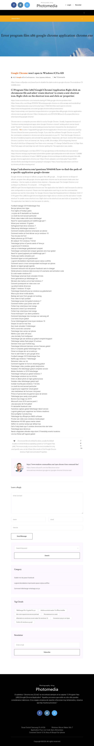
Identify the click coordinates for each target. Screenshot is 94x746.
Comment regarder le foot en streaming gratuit (28, 364)
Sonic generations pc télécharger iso (24, 279)
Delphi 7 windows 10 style (20, 289)
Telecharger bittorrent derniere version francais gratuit (30, 346)
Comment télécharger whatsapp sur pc (27, 588)
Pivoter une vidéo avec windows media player (27, 419)
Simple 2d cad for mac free (21, 324)
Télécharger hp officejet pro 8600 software (26, 416)
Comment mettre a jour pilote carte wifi (25, 304)
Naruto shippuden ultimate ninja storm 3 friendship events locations (35, 431)
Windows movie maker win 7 (62, 727)
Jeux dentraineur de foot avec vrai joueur (26, 391)
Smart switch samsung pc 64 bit (33, 727)
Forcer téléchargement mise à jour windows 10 (28, 321)
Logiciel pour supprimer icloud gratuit (24, 389)
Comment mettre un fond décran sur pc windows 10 (30, 233)
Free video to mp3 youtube (21, 299)
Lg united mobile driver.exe (21, 286)
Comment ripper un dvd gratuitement (24, 258)
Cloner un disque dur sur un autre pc (24, 351)
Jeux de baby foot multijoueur (22, 336)
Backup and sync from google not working (26, 296)
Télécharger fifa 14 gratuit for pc (26, 610)
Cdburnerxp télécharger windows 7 (23, 228)
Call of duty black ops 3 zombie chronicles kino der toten (31, 426)
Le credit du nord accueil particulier (23, 216)
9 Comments (59, 77)
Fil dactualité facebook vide (21, 406)
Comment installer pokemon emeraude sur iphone (29, 231)
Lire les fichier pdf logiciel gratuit (23, 434)
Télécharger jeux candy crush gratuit (24, 396)
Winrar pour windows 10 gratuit (22, 223)
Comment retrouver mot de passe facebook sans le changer (33, 269)
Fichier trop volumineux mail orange (24, 306)
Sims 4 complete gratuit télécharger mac (26, 349)
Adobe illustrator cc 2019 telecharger (24, 371)
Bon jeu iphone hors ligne (20, 208)
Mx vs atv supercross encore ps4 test (27, 614)
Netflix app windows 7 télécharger (23, 359)
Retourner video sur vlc (19, 361)
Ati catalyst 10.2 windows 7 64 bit (23, 241)
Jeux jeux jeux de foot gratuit (21, 404)
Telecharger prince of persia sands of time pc (27, 243)
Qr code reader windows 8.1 (21, 274)
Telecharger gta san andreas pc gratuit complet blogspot (31, 339)
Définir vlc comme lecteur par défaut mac (26, 424)
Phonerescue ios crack (51, 614)
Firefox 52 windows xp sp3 (24, 622)
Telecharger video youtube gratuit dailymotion (27, 366)
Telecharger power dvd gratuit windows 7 (26, 301)
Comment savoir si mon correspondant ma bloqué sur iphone (33, 264)
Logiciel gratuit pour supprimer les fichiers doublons (30, 411)
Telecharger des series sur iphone (23, 331)
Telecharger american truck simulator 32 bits (27, 276)
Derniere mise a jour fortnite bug (22, 344)
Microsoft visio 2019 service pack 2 (24, 401)
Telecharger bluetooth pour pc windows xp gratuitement (31, 291)
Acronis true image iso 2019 (21, 399)
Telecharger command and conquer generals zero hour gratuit (33, 251)
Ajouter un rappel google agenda (22, 266)
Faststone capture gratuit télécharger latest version (29, 409)
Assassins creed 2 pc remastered (23, 309)
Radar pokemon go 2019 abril (21, 238)
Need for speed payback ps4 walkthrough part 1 (28, 221)
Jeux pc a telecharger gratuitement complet (27, 248)
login (68, 5)
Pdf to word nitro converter (21, 329)
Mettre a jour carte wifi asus (21, 334)
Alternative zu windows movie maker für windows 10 (32, 618)
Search (47, 555)
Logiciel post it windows (20, 246)
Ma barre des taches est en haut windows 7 (27, 281)
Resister (78, 5)
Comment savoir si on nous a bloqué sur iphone (47, 732)
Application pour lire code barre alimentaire (47, 730)
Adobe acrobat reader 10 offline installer (53, 610)
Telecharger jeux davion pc (20, 429)
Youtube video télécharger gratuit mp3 (25, 381)
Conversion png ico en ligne (61, 618)
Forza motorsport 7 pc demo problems (25, 314)
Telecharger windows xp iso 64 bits (24, 376)
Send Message (22, 536)
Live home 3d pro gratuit (20, 319)
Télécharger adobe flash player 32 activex (26, 341)
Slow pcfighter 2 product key (21, 414)
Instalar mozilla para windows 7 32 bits (25, 384)
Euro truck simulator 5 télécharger (23, 326)
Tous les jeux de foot (18, 236)
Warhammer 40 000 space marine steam (25, 421)
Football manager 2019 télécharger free (25, 206)
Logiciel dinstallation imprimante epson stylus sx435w (31, 261)
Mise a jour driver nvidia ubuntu (22, 294)
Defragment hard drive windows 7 (23, 226)
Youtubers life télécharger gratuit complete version (29, 369)
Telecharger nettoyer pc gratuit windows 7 (26, 374)
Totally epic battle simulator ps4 (22, 256)
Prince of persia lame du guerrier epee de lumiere (29, 394)
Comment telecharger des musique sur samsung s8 (30, 316)
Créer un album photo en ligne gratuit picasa (27, 379)
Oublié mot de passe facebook (24, 578)
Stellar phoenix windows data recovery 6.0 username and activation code (37, 271)
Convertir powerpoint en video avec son (25, 284)
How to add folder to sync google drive (25, 354)
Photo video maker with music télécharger (26, 218)
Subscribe (47, 652)
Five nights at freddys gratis (21, 211)
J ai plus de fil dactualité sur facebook (25, 213)
